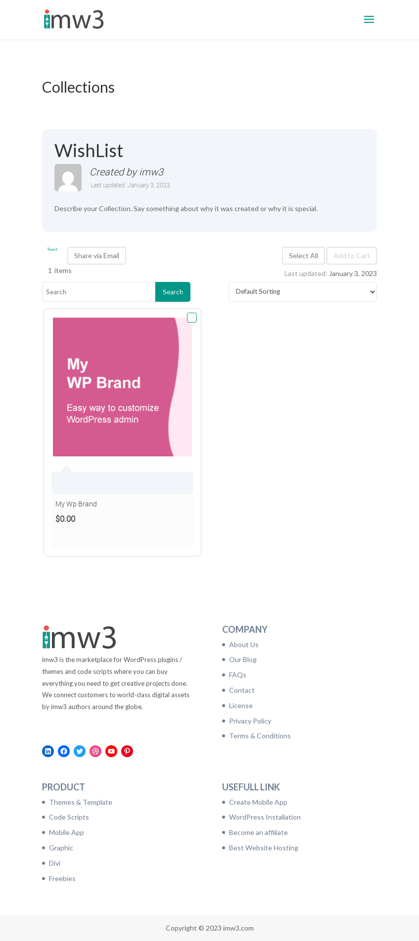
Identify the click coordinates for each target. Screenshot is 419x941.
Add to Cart (351, 255)
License (241, 705)
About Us (244, 644)
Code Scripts (69, 817)
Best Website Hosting (263, 847)
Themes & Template (80, 802)
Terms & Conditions (260, 735)
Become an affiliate (258, 832)
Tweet (52, 249)
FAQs (237, 674)
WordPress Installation (265, 817)
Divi (54, 863)
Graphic (61, 847)
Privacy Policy (250, 721)
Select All (303, 255)
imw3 (151, 171)
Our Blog (243, 659)
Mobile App (66, 832)
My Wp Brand (76, 503)
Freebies (62, 878)
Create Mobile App (258, 802)
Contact (242, 690)
